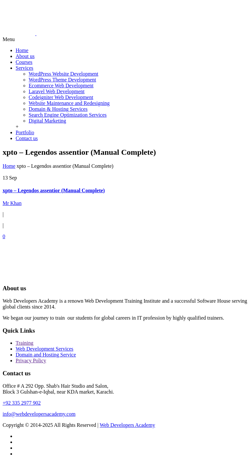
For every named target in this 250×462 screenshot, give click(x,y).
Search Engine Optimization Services (67, 115)
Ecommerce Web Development (61, 85)
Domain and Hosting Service (46, 354)
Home (22, 50)
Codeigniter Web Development (61, 97)
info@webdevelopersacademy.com (39, 414)
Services (24, 68)
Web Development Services (44, 349)
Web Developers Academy (127, 425)
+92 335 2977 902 (22, 403)
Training (25, 343)
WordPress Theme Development (62, 79)
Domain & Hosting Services (58, 109)
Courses (24, 62)
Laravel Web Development (57, 91)
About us (25, 56)
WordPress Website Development (63, 74)
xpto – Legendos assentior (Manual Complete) (54, 190)
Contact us (27, 138)
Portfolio (25, 132)
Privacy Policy (31, 360)
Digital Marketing (47, 120)
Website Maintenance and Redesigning (69, 103)
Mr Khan (12, 203)
